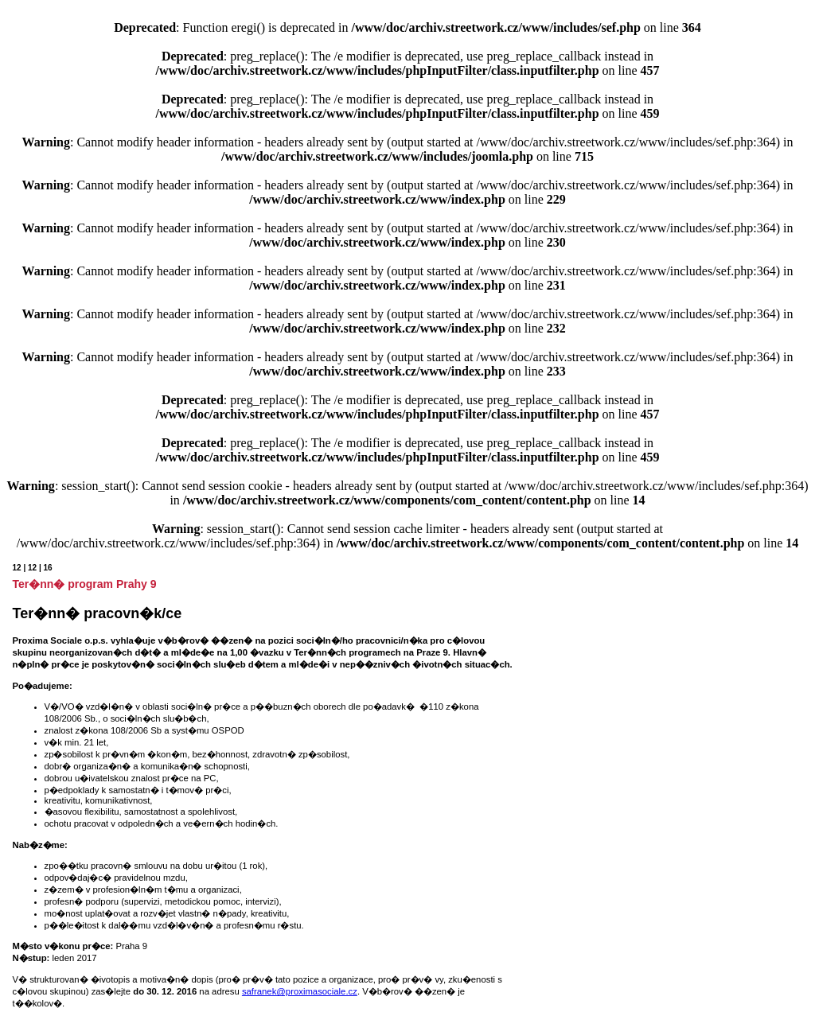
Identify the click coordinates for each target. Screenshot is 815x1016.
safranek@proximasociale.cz (299, 991)
